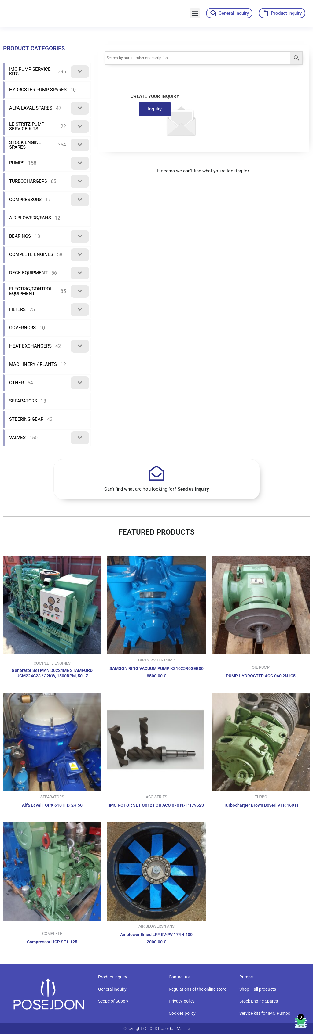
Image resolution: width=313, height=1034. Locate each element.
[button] (195, 13)
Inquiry (155, 109)
